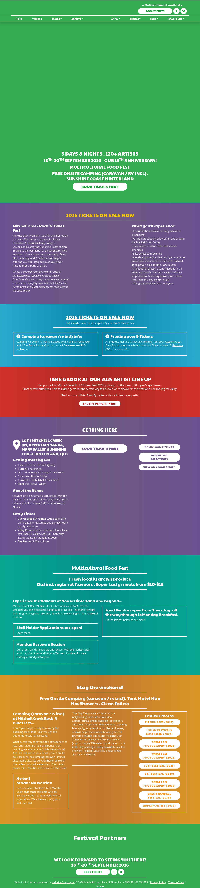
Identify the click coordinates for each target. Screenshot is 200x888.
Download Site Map (159, 447)
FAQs (153, 18)
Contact (135, 18)
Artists (76, 18)
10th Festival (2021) (159, 765)
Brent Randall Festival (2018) (159, 795)
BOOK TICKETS (155, 11)
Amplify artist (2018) (159, 805)
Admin (100, 886)
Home (19, 18)
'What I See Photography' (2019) (159, 783)
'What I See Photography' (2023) (159, 743)
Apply (114, 18)
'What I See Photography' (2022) (159, 755)
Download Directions (159, 457)
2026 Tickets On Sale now (100, 316)
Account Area (173, 341)
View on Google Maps (159, 467)
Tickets (37, 18)
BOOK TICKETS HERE (100, 186)
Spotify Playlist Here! (100, 403)
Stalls (56, 18)
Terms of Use (176, 882)
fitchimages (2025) (159, 722)
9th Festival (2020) (159, 774)
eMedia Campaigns (63, 882)
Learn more (23, 633)
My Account (175, 18)
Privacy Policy (158, 882)
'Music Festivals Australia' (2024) (159, 732)
